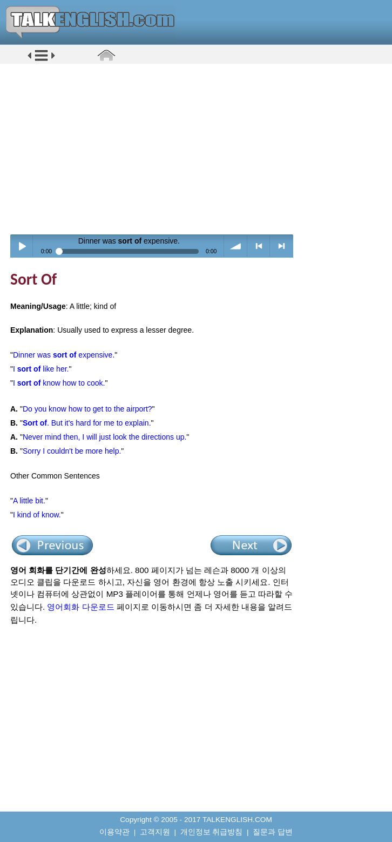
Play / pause (21, 246)
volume (235, 246)
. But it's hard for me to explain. (87, 423)
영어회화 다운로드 (80, 606)
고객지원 (155, 832)
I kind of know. (37, 514)
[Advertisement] (200, 148)
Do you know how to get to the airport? (87, 409)
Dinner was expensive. (63, 355)
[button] (41, 60)
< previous (258, 246)
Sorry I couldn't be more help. (72, 451)
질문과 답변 (273, 832)
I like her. (41, 369)
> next (281, 246)
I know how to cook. (59, 383)
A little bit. (29, 500)
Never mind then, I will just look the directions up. (104, 437)
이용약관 (114, 832)
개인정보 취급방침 (211, 832)
